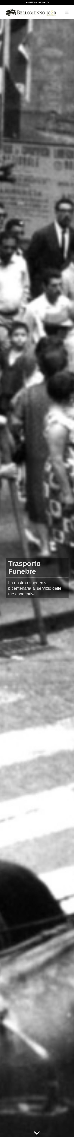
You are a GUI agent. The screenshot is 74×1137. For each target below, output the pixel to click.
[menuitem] (67, 12)
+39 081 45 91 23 (41, 3)
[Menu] (67, 12)
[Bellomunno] (31, 12)
